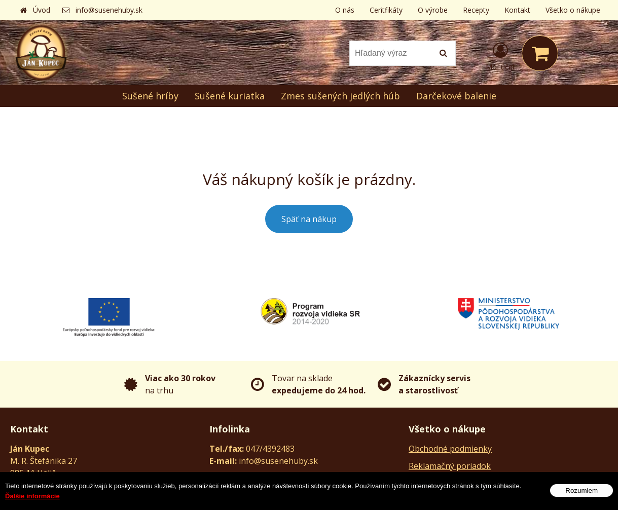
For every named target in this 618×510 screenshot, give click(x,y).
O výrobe (433, 10)
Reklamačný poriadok (450, 465)
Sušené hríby (150, 96)
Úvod (41, 10)
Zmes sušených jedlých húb (340, 96)
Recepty (476, 10)
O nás (344, 10)
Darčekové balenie (456, 96)
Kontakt (517, 10)
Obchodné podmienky (450, 448)
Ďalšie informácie (32, 497)
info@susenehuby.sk (109, 10)
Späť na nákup (309, 219)
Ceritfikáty (386, 10)
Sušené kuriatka (230, 96)
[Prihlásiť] (500, 55)
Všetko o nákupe (573, 10)
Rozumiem (581, 491)
